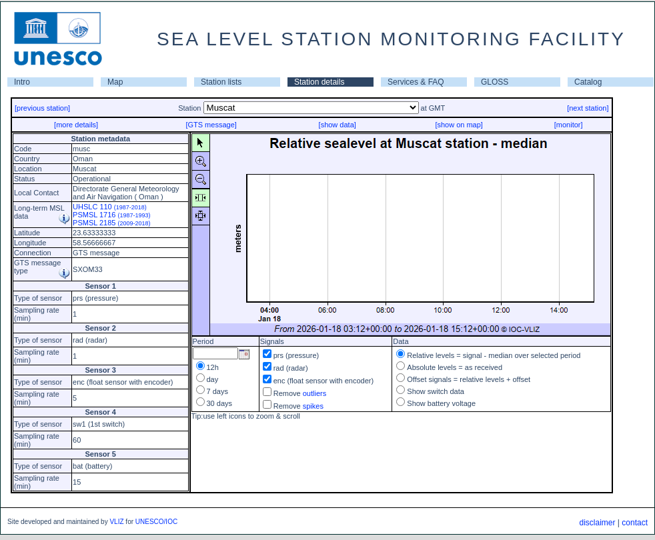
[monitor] (568, 125)
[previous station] (42, 108)
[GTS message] (210, 125)
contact (635, 522)
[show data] (337, 125)
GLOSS (494, 82)
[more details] (76, 125)
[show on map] (459, 125)
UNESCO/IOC (156, 521)
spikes (313, 406)
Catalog (588, 82)
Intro (22, 82)
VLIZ (116, 521)
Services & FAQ (416, 82)
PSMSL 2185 (112, 223)
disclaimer (597, 522)
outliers (314, 393)
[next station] (587, 108)
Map (115, 82)
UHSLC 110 (110, 207)
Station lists (221, 82)
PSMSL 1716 (112, 215)
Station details (319, 82)
